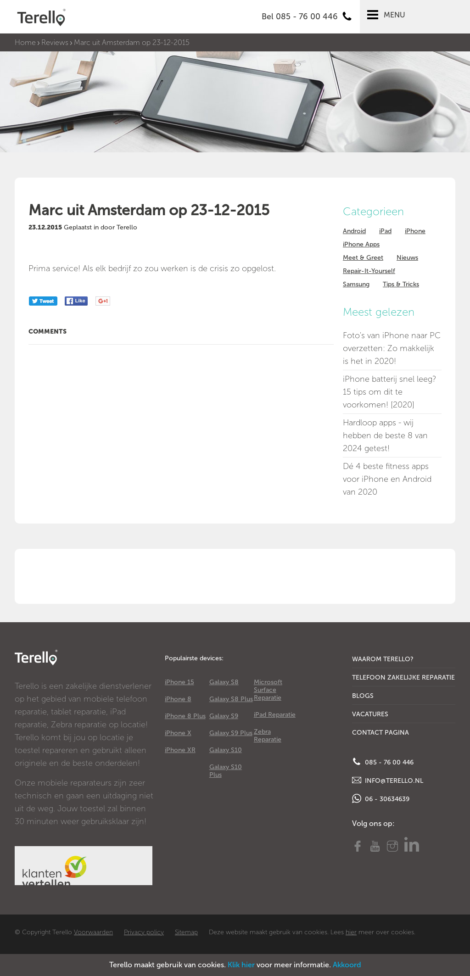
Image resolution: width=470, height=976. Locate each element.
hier (351, 932)
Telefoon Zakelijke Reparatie (403, 677)
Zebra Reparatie (267, 735)
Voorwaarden (93, 932)
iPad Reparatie (275, 715)
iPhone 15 (179, 682)
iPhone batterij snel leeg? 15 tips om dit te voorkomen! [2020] (389, 392)
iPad (385, 231)
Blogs (363, 696)
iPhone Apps (361, 244)
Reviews (54, 42)
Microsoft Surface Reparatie (268, 690)
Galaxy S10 (225, 750)
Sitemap (186, 932)
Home (25, 42)
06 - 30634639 (380, 798)
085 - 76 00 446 (383, 761)
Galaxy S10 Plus (225, 771)
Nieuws (407, 258)
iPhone (415, 231)
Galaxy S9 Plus (230, 733)
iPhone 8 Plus (185, 716)
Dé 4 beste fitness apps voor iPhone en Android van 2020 (387, 479)
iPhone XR (180, 750)
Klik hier (241, 964)
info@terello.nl (387, 780)
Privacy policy (144, 932)
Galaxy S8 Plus (231, 699)
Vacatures (370, 714)
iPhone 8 (178, 699)
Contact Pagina (380, 732)
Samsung (356, 284)
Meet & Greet (363, 258)
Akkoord (347, 964)
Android (354, 231)
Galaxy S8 (224, 682)
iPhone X (178, 733)
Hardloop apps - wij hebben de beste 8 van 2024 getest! (385, 435)
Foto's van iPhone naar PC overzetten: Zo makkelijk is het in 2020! (392, 348)
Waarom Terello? (383, 659)
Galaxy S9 (223, 716)
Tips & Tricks (401, 284)
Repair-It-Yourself (369, 271)
